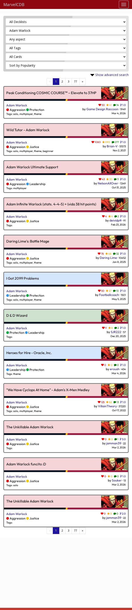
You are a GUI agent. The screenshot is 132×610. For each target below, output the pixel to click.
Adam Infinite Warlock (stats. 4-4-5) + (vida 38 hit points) (51, 204)
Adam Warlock (16, 105)
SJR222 (116, 332)
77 (75, 81)
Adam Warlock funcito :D (26, 464)
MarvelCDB (13, 4)
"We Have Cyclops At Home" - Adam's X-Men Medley (47, 390)
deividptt (115, 220)
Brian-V (112, 146)
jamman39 (113, 443)
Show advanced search (112, 75)
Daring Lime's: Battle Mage (27, 241)
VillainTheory (107, 406)
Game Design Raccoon (102, 109)
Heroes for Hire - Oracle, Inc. (29, 353)
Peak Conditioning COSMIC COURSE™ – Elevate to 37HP (51, 93)
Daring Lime (108, 258)
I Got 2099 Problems (22, 279)
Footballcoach (109, 295)
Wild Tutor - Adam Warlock (27, 130)
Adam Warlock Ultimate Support (32, 167)
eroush (114, 369)
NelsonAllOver (108, 183)
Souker (117, 480)
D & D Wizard (16, 316)
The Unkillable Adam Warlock (29, 427)
